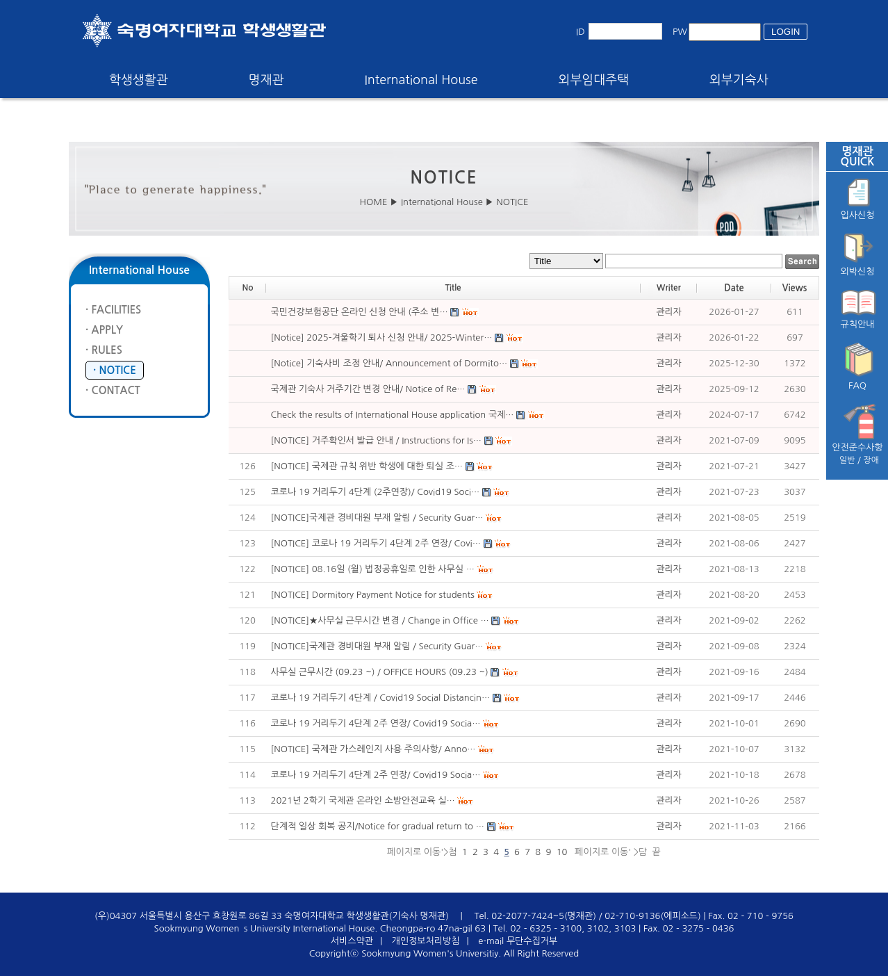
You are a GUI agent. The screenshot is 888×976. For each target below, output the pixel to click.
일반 (847, 460)
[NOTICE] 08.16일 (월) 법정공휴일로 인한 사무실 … (373, 569)
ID (580, 31)
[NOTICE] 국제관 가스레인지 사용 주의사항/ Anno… (373, 749)
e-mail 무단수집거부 (517, 940)
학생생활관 (138, 80)
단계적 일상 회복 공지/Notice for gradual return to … (377, 826)
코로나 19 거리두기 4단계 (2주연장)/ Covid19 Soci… (375, 491)
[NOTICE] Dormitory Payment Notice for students (373, 594)
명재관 (266, 80)
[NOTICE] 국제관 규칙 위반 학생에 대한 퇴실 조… (367, 466)
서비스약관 (352, 940)
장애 (872, 460)
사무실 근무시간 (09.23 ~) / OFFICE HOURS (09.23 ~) (379, 671)
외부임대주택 (594, 80)
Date (733, 288)
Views (794, 288)
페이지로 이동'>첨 (422, 851)
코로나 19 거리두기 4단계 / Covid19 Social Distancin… (381, 697)
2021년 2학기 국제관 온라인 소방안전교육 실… (363, 800)
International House (420, 80)
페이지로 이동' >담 (610, 851)
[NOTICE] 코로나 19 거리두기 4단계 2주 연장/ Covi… (376, 543)
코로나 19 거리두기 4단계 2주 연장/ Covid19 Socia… (376, 723)
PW (680, 31)
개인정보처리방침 (426, 940)
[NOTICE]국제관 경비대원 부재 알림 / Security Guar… (377, 517)
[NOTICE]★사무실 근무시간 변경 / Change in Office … (380, 620)
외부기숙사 (738, 80)
